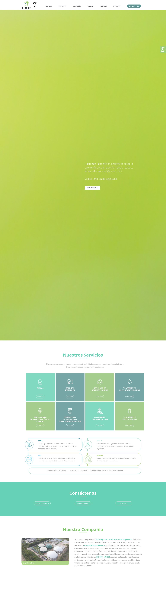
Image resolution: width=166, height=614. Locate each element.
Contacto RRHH (82, 503)
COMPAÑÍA (77, 6)
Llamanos (123, 503)
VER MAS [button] (48, 396)
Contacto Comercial (42, 503)
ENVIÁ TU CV (134, 6)
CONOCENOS (92, 188)
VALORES (90, 6)
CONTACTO (62, 6)
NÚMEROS (116, 6)
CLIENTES (103, 6)
